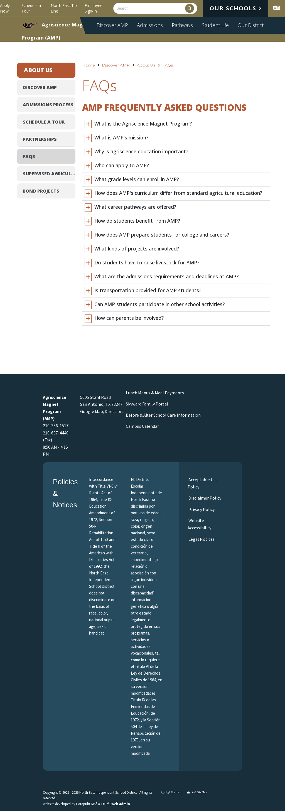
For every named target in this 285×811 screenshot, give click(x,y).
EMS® (105, 804)
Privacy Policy (201, 509)
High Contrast (173, 792)
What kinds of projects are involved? (136, 248)
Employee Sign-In (93, 8)
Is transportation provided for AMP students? (147, 290)
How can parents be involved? (129, 317)
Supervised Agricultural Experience (49, 174)
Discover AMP (112, 25)
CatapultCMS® (86, 804)
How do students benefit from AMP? (137, 220)
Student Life (215, 25)
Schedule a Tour (31, 8)
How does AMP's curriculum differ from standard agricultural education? (178, 193)
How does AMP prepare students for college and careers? (161, 234)
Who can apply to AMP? (121, 165)
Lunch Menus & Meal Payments (155, 392)
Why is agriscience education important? (141, 151)
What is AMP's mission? (121, 137)
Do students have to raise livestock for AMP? (146, 262)
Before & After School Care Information (163, 415)
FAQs (167, 65)
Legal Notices (201, 539)
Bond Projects (41, 191)
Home (88, 65)
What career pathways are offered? (135, 206)
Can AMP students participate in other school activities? (159, 304)
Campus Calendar (142, 426)
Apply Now (5, 8)
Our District (251, 25)
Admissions (150, 25)
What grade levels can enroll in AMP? (136, 179)
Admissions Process (48, 105)
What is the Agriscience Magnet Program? (143, 123)
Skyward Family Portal (147, 404)
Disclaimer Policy (204, 498)
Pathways (182, 25)
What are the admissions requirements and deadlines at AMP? (166, 276)
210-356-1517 (55, 425)
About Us (146, 65)
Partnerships (40, 139)
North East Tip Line (64, 8)
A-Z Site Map (197, 792)
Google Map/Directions (102, 411)
